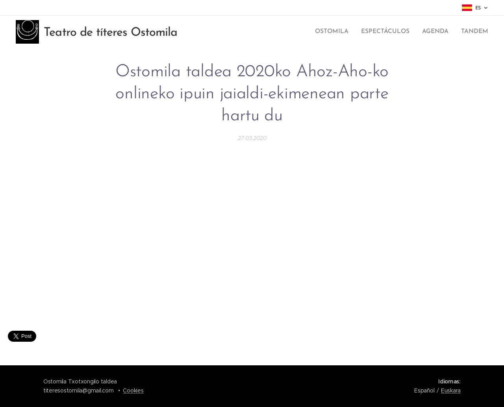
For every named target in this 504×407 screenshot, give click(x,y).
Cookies (133, 390)
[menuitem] (338, 32)
